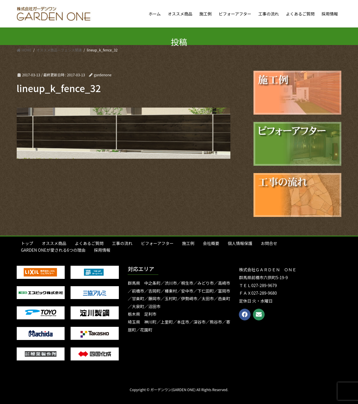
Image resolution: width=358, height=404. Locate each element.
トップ (27, 243)
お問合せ (269, 243)
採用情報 (102, 250)
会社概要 (211, 243)
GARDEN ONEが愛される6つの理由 (53, 250)
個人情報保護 (240, 243)
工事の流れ (122, 243)
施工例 (188, 243)
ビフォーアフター (157, 243)
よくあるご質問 (89, 243)
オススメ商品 (54, 243)
